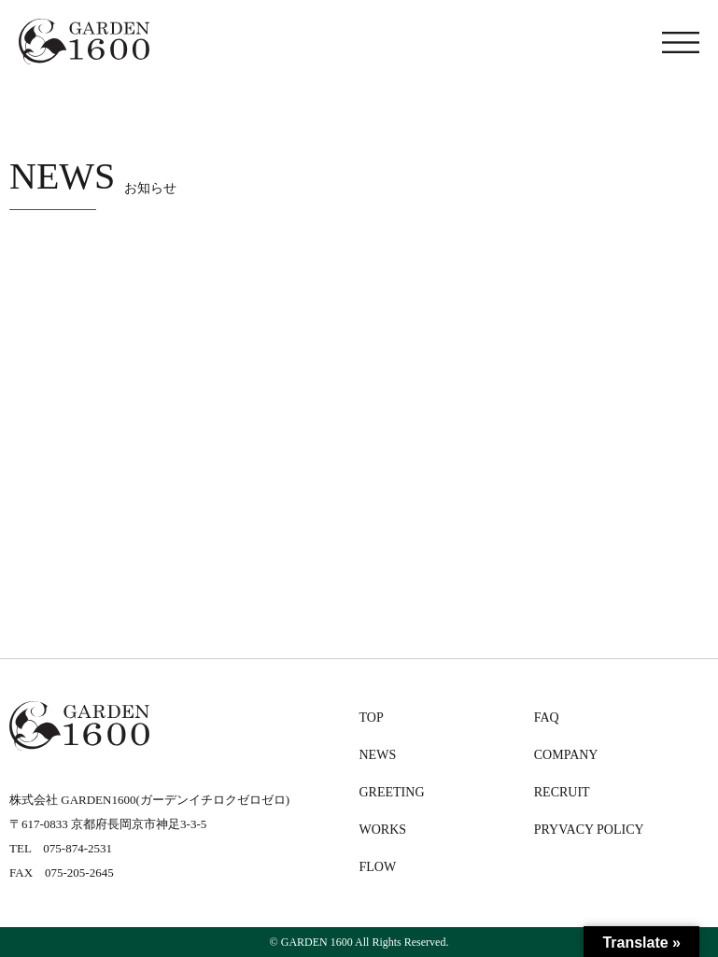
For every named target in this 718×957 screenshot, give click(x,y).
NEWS (378, 755)
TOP (371, 718)
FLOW (378, 867)
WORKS (383, 830)
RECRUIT (562, 792)
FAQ (546, 718)
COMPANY (566, 755)
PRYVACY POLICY (589, 830)
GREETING (392, 792)
